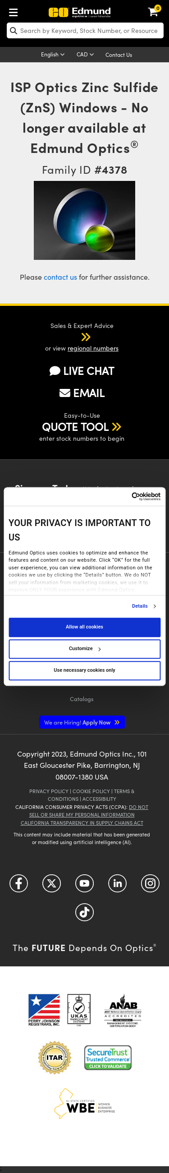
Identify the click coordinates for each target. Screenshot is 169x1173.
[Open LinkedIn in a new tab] (117, 886)
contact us (60, 277)
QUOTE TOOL (75, 426)
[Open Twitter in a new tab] (51, 886)
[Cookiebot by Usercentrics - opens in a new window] (121, 496)
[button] (74, 336)
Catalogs (82, 698)
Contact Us (118, 54)
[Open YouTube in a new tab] (84, 886)
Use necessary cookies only (84, 670)
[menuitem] (16, 10)
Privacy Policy (49, 791)
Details (140, 606)
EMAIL (82, 392)
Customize (84, 648)
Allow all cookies (84, 627)
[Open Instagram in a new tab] (150, 886)
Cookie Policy (91, 791)
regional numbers (93, 348)
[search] (85, 30)
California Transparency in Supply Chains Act (82, 822)
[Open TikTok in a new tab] (84, 915)
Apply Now (78, 722)
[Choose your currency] (86, 55)
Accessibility (99, 798)
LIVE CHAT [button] (82, 370)
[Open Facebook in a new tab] (18, 886)
